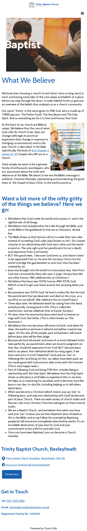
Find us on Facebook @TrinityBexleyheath (28, 464)
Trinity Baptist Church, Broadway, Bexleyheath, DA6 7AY (35, 458)
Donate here (12, 474)
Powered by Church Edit (43, 528)
